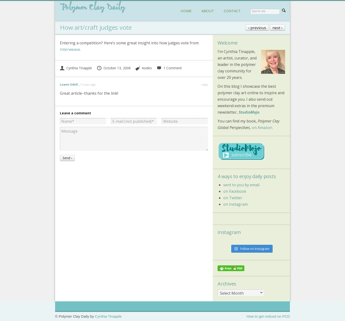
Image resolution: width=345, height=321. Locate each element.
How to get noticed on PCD (268, 316)
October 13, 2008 (113, 68)
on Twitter (232, 197)
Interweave (70, 49)
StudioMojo (249, 112)
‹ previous (257, 27)
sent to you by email (241, 184)
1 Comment (169, 68)
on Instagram (235, 204)
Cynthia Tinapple (76, 68)
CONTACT (232, 10)
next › (277, 27)
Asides (147, 68)
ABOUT (207, 10)
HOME (186, 10)
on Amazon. (262, 127)
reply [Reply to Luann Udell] (204, 84)
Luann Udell (69, 84)
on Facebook (234, 191)
